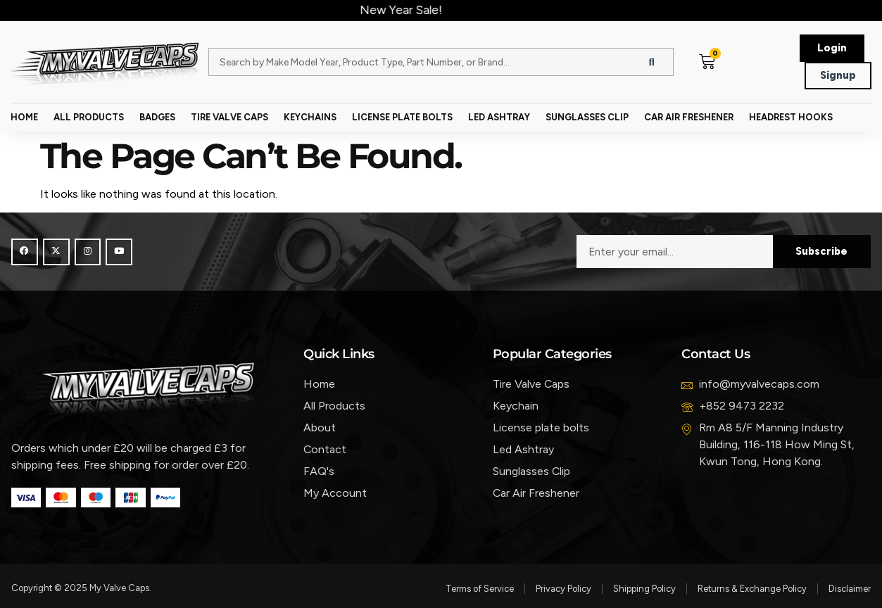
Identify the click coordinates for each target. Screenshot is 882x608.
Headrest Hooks (791, 117)
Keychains (310, 117)
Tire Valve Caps (229, 117)
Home (24, 117)
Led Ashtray (499, 117)
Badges (157, 117)
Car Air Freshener (688, 117)
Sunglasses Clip (587, 117)
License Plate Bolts (402, 117)
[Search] (652, 62)
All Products (88, 117)
